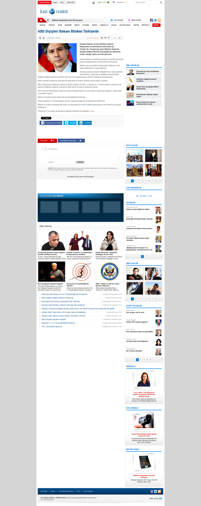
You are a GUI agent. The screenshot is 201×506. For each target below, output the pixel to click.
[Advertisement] (176, 44)
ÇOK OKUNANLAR (133, 187)
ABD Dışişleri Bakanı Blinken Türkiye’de (57, 298)
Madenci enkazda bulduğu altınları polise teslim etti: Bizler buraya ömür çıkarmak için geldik (78, 309)
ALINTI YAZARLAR (134, 305)
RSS (78, 491)
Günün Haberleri (44, 2)
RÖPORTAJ (131, 366)
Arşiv (62, 2)
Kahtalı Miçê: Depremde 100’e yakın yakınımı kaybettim (64, 312)
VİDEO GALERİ (132, 263)
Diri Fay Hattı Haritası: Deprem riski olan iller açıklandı (63, 305)
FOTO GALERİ (132, 145)
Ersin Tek (140, 218)
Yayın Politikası (88, 491)
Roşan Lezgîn (140, 228)
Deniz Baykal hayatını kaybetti (54, 319)
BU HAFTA (143, 196)
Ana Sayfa (44, 491)
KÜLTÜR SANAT (132, 449)
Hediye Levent (140, 340)
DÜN (137, 196)
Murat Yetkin (140, 311)
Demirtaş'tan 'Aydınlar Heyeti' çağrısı (147, 95)
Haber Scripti (153, 498)
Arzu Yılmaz (140, 331)
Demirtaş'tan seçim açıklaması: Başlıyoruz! (147, 72)
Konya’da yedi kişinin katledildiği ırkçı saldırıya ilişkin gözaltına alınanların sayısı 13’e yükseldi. (144, 438)
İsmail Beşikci (140, 350)
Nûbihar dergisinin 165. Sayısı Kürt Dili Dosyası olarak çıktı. (144, 479)
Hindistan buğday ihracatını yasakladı (146, 80)
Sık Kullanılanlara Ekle (66, 491)
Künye (55, 2)
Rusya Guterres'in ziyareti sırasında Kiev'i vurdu (145, 103)
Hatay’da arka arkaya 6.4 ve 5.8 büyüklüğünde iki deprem (64, 294)
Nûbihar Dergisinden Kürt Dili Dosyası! (67, 20)
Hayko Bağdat (140, 321)
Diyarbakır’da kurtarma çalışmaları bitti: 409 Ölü (61, 301)
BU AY (150, 196)
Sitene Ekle (70, 2)
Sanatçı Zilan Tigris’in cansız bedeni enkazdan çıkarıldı (63, 316)
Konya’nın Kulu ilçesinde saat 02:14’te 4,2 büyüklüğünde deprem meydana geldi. (81, 287)
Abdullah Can (140, 248)
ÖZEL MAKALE (132, 408)
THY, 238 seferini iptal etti (52, 327)
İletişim (53, 491)
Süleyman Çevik (140, 208)
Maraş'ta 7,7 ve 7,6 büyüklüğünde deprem (58, 323)
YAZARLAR (130, 202)
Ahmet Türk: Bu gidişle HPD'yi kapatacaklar (147, 88)
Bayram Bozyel (140, 238)
